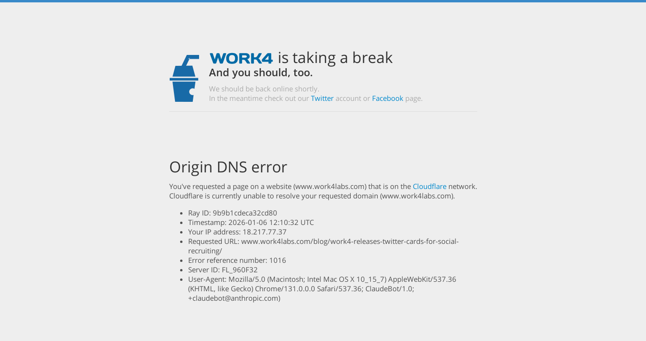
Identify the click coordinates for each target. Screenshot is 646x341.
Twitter (322, 98)
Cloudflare (429, 186)
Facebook (387, 98)
